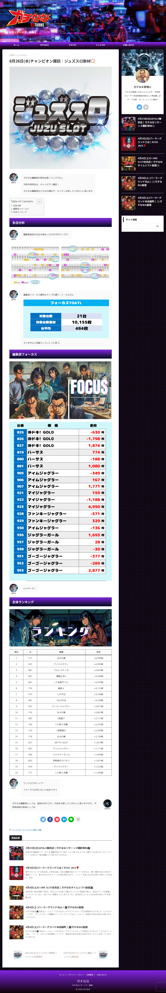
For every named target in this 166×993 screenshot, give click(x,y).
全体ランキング (20, 212)
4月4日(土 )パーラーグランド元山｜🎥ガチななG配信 (53, 906)
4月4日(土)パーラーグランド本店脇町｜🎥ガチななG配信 (55, 926)
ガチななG (44, 45)
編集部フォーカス (21, 208)
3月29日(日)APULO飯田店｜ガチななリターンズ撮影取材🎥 (56, 847)
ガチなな (83, 981)
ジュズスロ (100, 45)
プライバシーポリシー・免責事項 (80, 974)
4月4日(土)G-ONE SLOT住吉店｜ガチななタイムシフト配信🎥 (57, 887)
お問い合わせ (128, 45)
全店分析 (17, 205)
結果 (40, 829)
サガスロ (72, 45)
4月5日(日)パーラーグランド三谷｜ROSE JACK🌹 (51, 867)
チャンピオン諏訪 (29, 829)
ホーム (16, 45)
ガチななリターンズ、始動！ (83, 985)
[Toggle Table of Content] (38, 201)
